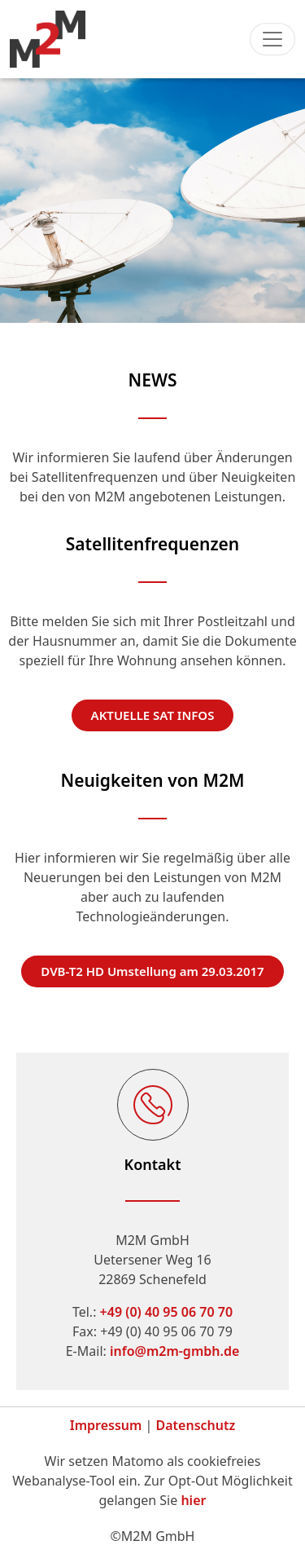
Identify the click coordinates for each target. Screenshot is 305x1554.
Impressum (106, 1425)
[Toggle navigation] (272, 39)
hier (193, 1500)
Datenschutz (196, 1425)
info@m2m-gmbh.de (174, 1351)
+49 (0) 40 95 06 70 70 (166, 1312)
